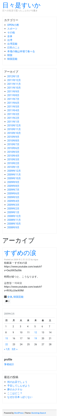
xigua (35, 259)
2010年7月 (13, 144)
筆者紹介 (9, 364)
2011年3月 (13, 114)
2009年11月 (14, 174)
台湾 (9, 40)
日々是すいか (21, 5)
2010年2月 (13, 163)
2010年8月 (13, 140)
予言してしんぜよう (18, 385)
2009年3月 (13, 204)
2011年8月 (13, 95)
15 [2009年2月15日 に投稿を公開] (6, 338)
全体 (9, 36)
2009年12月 (14, 170)
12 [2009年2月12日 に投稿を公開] (35, 332)
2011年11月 (14, 83)
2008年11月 (14, 219)
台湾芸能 (12, 43)
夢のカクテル (14, 389)
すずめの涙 (20, 253)
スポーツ (12, 28)
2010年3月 (13, 159)
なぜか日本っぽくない (19, 397)
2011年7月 (13, 99)
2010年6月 (13, 148)
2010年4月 (13, 155)
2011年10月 (14, 87)
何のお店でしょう (17, 381)
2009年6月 (13, 193)
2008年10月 (14, 223)
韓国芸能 (12, 58)
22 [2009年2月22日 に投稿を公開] (6, 344)
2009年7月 (13, 189)
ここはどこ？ (14, 393)
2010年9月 (13, 136)
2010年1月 (13, 167)
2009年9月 (13, 182)
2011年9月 (13, 91)
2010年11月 (14, 129)
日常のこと (13, 47)
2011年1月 (13, 121)
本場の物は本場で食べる (21, 51)
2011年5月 (13, 106)
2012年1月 (13, 76)
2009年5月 (13, 197)
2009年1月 (13, 212)
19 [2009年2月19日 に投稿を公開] (35, 338)
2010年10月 (14, 133)
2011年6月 (13, 102)
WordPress (18, 413)
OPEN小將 (13, 24)
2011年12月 (14, 80)
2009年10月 (14, 178)
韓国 (9, 55)
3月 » (14, 349)
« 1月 (7, 349)
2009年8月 (13, 185)
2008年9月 (13, 227)
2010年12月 (14, 125)
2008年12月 (14, 216)
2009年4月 (13, 201)
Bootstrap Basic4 (38, 413)
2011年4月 (13, 110)
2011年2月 (13, 117)
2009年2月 (13, 208)
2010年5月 (13, 151)
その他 (11, 32)
